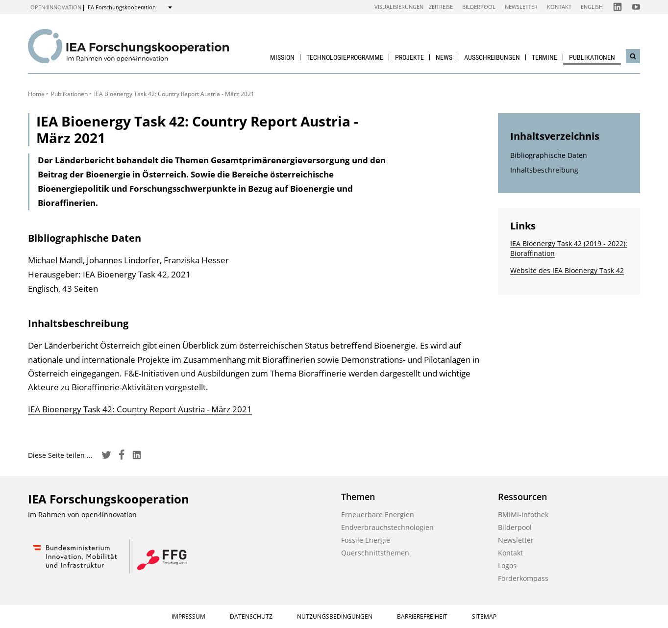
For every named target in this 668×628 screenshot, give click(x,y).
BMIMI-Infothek (523, 514)
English (592, 6)
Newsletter (521, 6)
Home (36, 94)
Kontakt (559, 6)
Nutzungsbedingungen (334, 616)
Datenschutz (251, 616)
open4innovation (55, 7)
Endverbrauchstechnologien (387, 527)
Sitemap (484, 616)
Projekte (409, 57)
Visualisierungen (398, 6)
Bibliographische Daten (548, 155)
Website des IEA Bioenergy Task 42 (567, 270)
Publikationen (592, 57)
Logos (507, 565)
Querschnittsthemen (375, 552)
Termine (544, 57)
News (444, 57)
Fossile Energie (365, 540)
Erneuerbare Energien (377, 514)
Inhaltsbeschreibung (544, 170)
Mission (282, 57)
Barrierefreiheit (422, 616)
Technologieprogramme (344, 57)
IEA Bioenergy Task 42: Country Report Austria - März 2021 (140, 409)
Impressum (188, 616)
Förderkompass (523, 578)
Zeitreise (441, 6)
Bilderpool (478, 6)
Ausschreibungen (492, 57)
